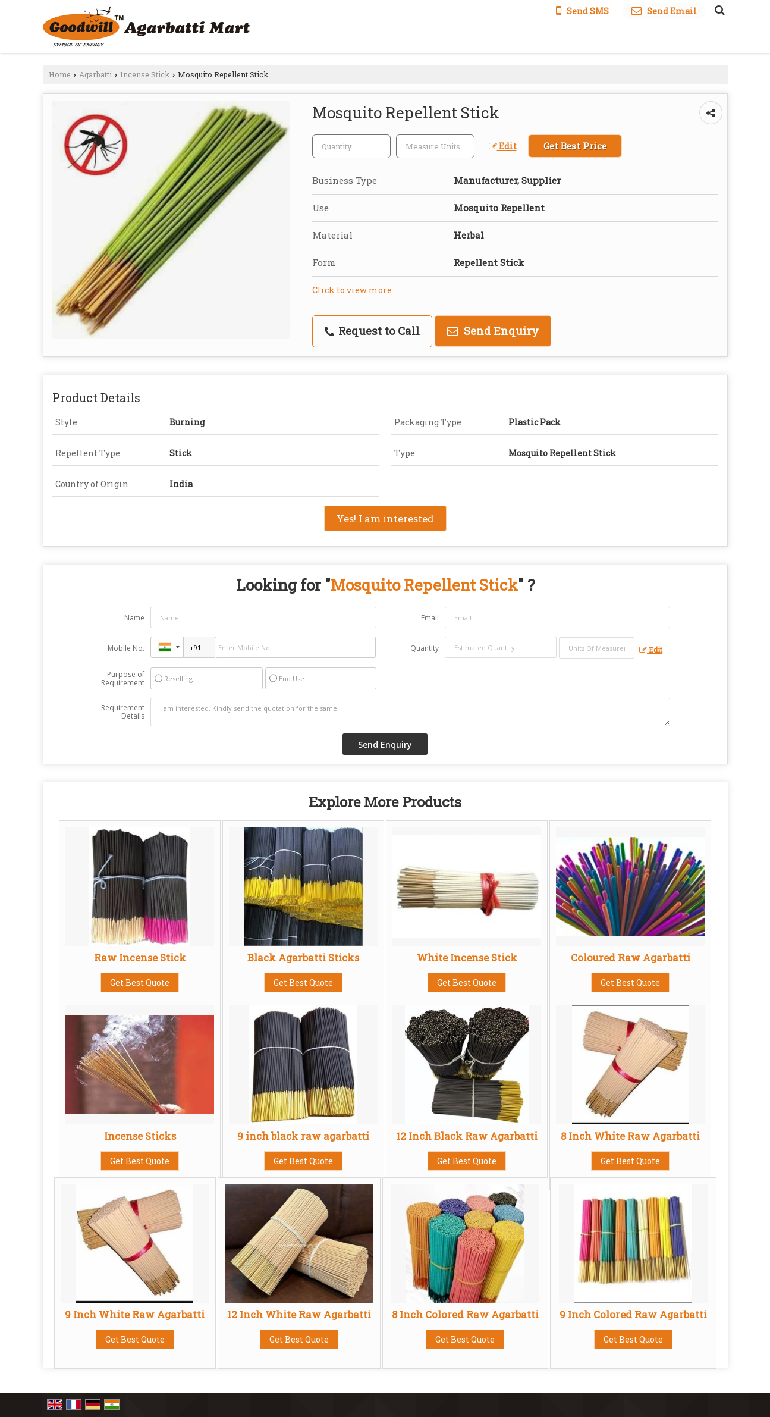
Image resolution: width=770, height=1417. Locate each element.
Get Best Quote (139, 982)
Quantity (424, 648)
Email (430, 618)
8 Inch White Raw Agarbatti (630, 1136)
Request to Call (372, 331)
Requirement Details (122, 712)
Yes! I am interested (385, 518)
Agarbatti (95, 74)
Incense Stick (144, 74)
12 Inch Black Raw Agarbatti (467, 1136)
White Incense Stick (467, 957)
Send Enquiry (493, 331)
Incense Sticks (140, 1136)
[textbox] (435, 146)
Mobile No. (126, 648)
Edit (503, 146)
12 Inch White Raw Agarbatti (299, 1314)
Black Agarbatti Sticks (303, 957)
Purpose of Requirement (122, 678)
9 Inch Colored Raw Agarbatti (633, 1314)
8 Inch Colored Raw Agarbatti (465, 1314)
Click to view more (352, 290)
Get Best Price (574, 146)
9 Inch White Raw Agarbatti (135, 1314)
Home (60, 74)
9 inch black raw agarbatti (303, 1136)
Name (134, 618)
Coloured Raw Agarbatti (630, 957)
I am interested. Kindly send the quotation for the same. (410, 712)
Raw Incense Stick (140, 957)
